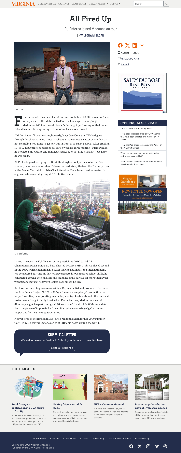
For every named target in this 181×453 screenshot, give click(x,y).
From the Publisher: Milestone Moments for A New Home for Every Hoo (141, 163)
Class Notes (79, 3)
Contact (84, 438)
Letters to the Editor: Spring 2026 (136, 128)
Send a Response (62, 347)
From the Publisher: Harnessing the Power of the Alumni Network (141, 146)
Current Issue (47, 3)
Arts (136, 58)
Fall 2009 (126, 58)
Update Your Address (120, 438)
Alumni (125, 64)
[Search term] (148, 3)
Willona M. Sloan (92, 35)
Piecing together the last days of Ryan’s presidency (151, 406)
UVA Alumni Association (41, 447)
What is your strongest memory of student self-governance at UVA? (140, 154)
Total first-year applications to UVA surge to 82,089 (28, 408)
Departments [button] (97, 3)
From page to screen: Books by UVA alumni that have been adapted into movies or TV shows (140, 136)
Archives (63, 3)
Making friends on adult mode (67, 406)
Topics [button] (114, 3)
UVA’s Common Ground (109, 404)
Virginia (23, 3)
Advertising (98, 438)
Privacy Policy (142, 438)
